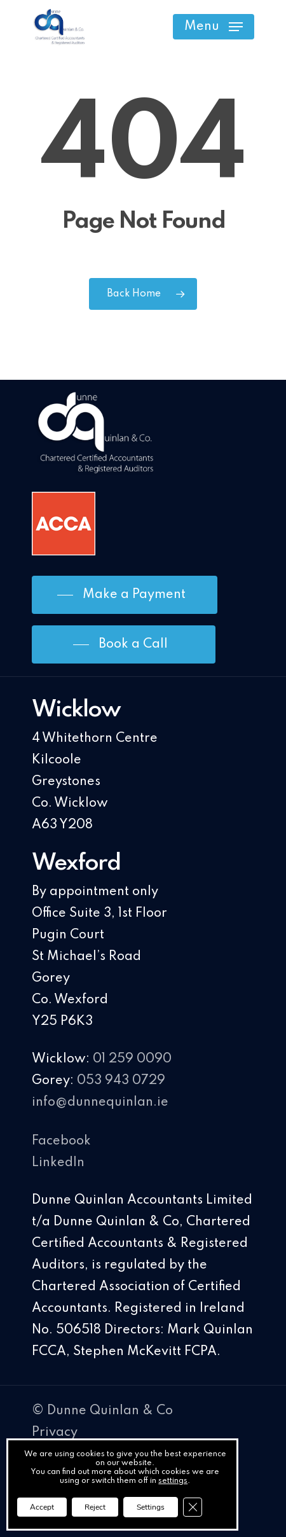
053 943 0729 (121, 1081)
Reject (95, 1507)
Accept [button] (42, 1507)
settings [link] (172, 1481)
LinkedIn (58, 1163)
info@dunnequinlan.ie (100, 1102)
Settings (151, 1507)
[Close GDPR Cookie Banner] (192, 1507)
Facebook (61, 1141)
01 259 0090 (132, 1059)
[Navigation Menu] (213, 26)
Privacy (55, 1432)
